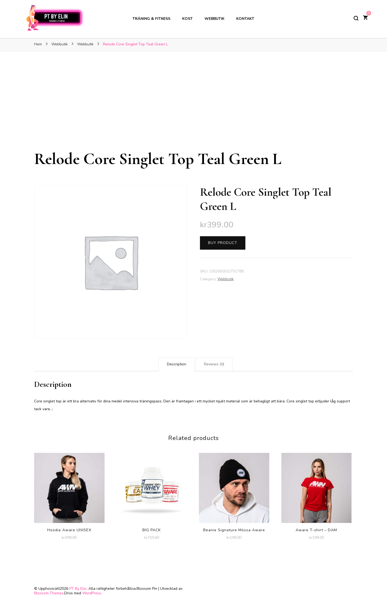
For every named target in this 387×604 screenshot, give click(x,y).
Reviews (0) (214, 364)
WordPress (91, 593)
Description (176, 364)
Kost (187, 18)
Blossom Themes (48, 593)
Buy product (222, 242)
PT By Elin (78, 588)
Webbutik (214, 18)
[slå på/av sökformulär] (356, 18)
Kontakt (245, 18)
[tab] (177, 364)
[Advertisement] (193, 108)
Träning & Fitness (151, 18)
